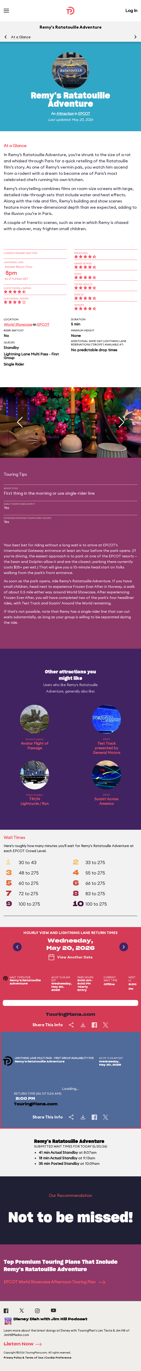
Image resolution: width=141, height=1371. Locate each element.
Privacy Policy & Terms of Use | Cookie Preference (37, 1357)
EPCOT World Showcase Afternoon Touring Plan (54, 1282)
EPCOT (84, 113)
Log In (131, 10)
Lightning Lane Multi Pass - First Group (31, 356)
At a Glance (21, 37)
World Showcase (18, 324)
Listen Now (24, 1344)
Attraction (65, 113)
